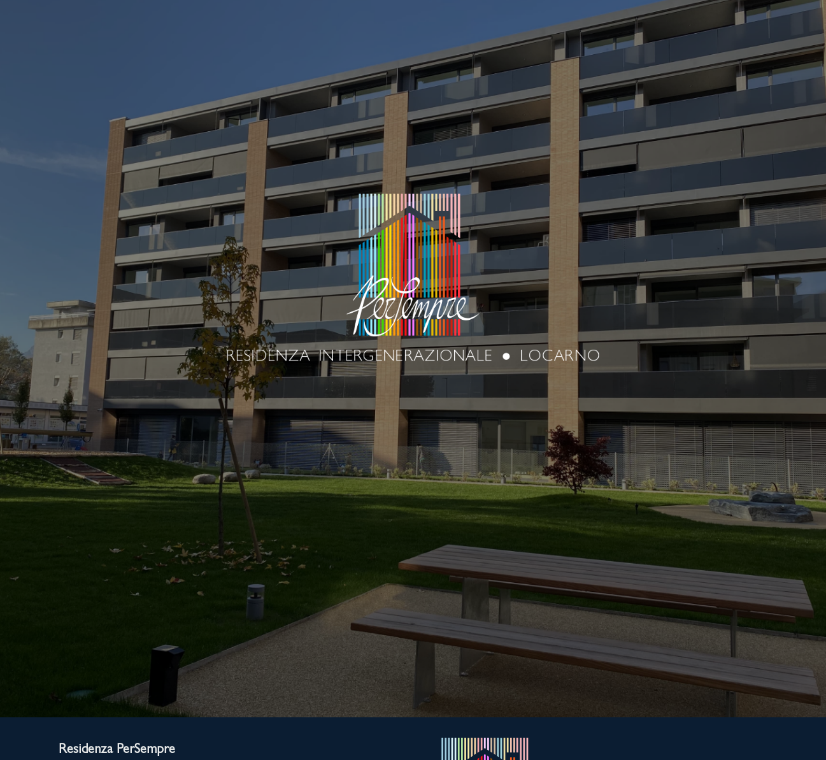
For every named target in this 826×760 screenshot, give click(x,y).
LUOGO (227, 66)
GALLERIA (592, 66)
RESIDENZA (110, 66)
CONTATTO (714, 66)
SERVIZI (335, 66)
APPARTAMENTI (463, 66)
